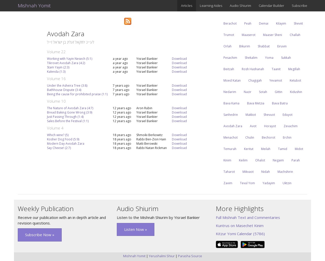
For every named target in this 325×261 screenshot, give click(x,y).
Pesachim (230, 57)
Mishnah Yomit (34, 5)
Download (179, 59)
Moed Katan (232, 80)
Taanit (276, 69)
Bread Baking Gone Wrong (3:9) (69, 112)
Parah (295, 160)
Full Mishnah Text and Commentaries (248, 217)
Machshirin (285, 172)
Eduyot (287, 115)
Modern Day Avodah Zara (65, 143)
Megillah (294, 69)
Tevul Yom (247, 183)
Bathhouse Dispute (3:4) (64, 90)
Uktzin (287, 183)
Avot (253, 126)
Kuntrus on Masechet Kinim (240, 225)
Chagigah (255, 80)
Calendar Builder (271, 5)
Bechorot (268, 137)
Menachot (230, 137)
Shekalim (251, 57)
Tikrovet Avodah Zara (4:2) (66, 63)
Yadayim (269, 183)
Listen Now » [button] (135, 229)
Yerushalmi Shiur (162, 256)
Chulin (249, 137)
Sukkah (286, 57)
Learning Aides (211, 5)
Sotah (263, 92)
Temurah (229, 149)
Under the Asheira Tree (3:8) (67, 85)
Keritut (248, 149)
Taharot (229, 172)
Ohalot (260, 160)
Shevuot (269, 115)
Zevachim (291, 126)
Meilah (265, 149)
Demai (263, 23)
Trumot (228, 35)
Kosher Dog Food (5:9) (63, 139)
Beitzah (228, 69)
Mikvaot (248, 172)
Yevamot (275, 80)
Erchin (287, 137)
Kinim (227, 160)
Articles (186, 5)
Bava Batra (280, 103)
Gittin (278, 92)
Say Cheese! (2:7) (59, 148)
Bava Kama (231, 103)
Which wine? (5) (58, 135)
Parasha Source (190, 256)
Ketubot (295, 80)
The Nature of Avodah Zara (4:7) (70, 108)
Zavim (227, 183)
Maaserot (248, 35)
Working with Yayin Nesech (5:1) (69, 59)
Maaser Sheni (272, 35)
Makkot (251, 115)
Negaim (278, 160)
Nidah (265, 172)
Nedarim (229, 92)
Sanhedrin (230, 115)
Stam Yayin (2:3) (58, 67)
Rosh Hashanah (253, 69)
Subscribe (299, 5)
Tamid (282, 149)
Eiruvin (282, 46)
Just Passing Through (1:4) (65, 117)
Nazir (247, 92)
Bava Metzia (255, 103)
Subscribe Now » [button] (39, 234)
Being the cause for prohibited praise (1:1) (77, 94)
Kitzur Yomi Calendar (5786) (240, 233)
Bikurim (244, 46)
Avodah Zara (232, 126)
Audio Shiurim (240, 5)
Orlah (227, 46)
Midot (299, 149)
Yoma (269, 57)
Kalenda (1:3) (56, 71)
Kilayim (281, 23)
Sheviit (298, 23)
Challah (295, 35)
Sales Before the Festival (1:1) (68, 121)
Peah (247, 23)
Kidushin (296, 92)
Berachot (230, 23)
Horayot (270, 126)
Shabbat (264, 46)
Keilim (243, 160)
